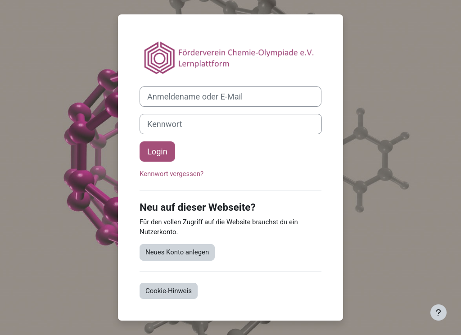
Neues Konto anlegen (177, 252)
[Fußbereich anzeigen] (438, 312)
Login (157, 151)
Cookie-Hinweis (168, 291)
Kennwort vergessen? (171, 174)
